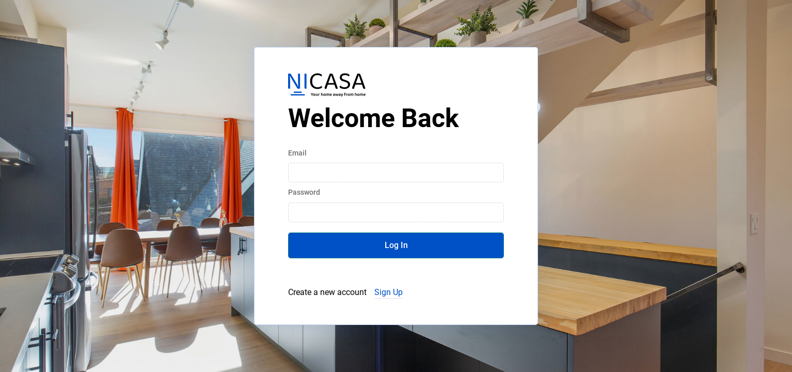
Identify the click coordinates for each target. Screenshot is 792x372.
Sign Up (388, 292)
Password (304, 192)
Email (297, 153)
